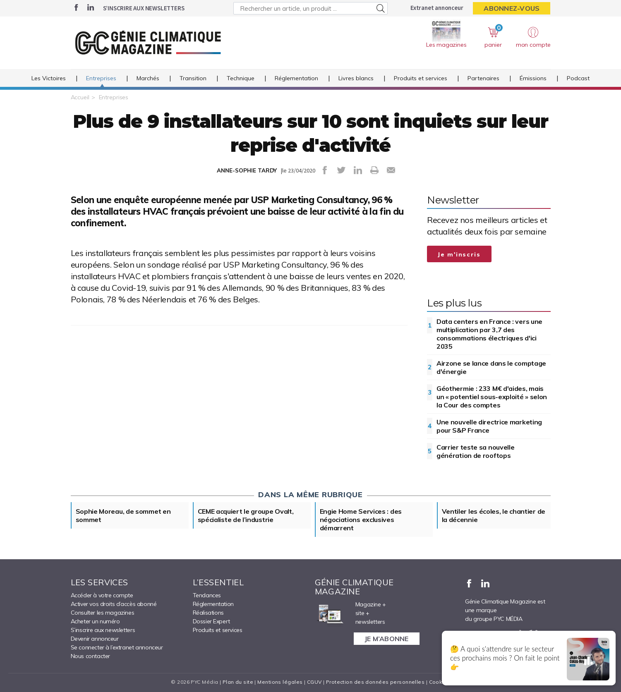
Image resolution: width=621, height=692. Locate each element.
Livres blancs (356, 78)
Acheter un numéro (95, 621)
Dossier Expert (211, 621)
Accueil (80, 97)
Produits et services (420, 78)
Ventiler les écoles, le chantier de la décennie (494, 515)
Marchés (148, 78)
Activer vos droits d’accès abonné (114, 604)
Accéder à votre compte (102, 595)
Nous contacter (90, 656)
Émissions (533, 78)
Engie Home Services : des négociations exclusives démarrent (361, 519)
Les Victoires (48, 78)
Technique (240, 78)
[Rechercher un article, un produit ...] (310, 8)
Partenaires (483, 78)
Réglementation (296, 78)
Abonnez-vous (511, 8)
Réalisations (208, 612)
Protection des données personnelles (375, 682)
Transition (193, 78)
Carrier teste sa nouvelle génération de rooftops (475, 451)
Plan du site (238, 682)
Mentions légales (279, 682)
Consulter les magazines (102, 612)
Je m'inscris (459, 254)
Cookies (439, 682)
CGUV (314, 682)
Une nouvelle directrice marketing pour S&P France (489, 426)
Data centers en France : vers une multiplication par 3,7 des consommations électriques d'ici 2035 (489, 333)
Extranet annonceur (436, 8)
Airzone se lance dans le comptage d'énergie (491, 367)
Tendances (207, 595)
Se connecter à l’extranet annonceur (117, 647)
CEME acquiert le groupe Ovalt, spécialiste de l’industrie (246, 515)
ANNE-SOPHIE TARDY (247, 170)
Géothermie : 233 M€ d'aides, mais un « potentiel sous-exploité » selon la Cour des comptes (491, 396)
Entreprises (101, 78)
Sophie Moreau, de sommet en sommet (123, 515)
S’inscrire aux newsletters (144, 8)
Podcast (578, 78)
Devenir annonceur (95, 638)
